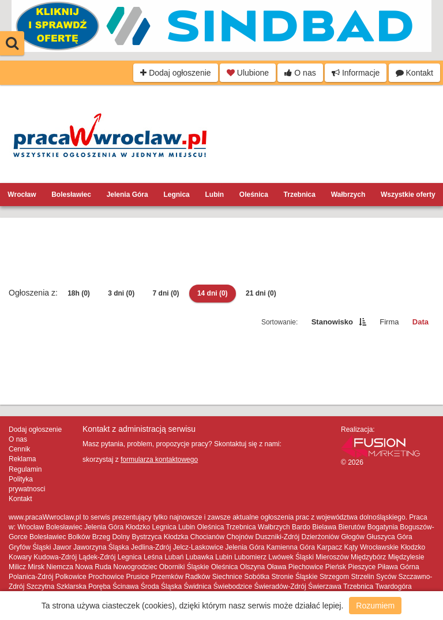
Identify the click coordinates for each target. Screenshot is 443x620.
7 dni (166, 293)
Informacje (356, 72)
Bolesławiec (71, 195)
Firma (389, 322)
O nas (300, 72)
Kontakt (414, 72)
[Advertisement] (221, 252)
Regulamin (25, 469)
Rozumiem (375, 605)
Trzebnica (300, 195)
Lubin (214, 195)
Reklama (22, 459)
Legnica (176, 195)
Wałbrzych (348, 195)
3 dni (121, 293)
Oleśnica (253, 195)
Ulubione (248, 72)
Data (420, 322)
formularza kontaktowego (159, 459)
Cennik (19, 449)
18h (78, 293)
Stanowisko (332, 322)
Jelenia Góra (127, 195)
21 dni (261, 293)
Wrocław (21, 195)
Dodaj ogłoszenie (175, 72)
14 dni (212, 293)
